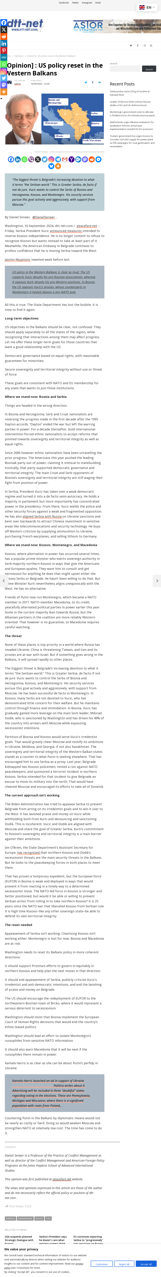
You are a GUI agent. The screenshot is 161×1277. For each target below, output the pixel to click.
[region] (80, 1260)
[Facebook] (11, 159)
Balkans (10, 1218)
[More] (58, 166)
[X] (38, 159)
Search (113, 63)
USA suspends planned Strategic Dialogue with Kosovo (19, 1240)
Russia (39, 1218)
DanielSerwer (25, 1218)
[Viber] (31, 159)
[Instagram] (51, 159)
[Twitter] (45, 159)
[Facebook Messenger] (98, 159)
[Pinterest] (3, 50)
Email (98, 2)
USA (48, 1218)
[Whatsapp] (24, 159)
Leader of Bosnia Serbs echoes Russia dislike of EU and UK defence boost (130, 103)
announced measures (66, 231)
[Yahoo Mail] (72, 159)
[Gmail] (65, 159)
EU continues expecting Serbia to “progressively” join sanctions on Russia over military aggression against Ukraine (88, 1243)
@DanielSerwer (43, 217)
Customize (102, 1264)
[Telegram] (58, 159)
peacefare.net (87, 226)
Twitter (75, 2)
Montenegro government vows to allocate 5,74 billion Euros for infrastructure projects (132, 113)
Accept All (146, 1264)
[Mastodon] (85, 159)
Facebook (64, 2)
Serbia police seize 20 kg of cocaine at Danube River (130, 93)
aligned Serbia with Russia (42, 516)
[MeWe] (3, 57)
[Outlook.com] (78, 159)
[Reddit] (92, 159)
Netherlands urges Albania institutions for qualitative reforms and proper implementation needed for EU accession (132, 126)
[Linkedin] (18, 159)
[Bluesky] (51, 166)
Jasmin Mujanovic (18, 259)
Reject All (124, 1264)
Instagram (87, 2)
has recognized (29, 852)
